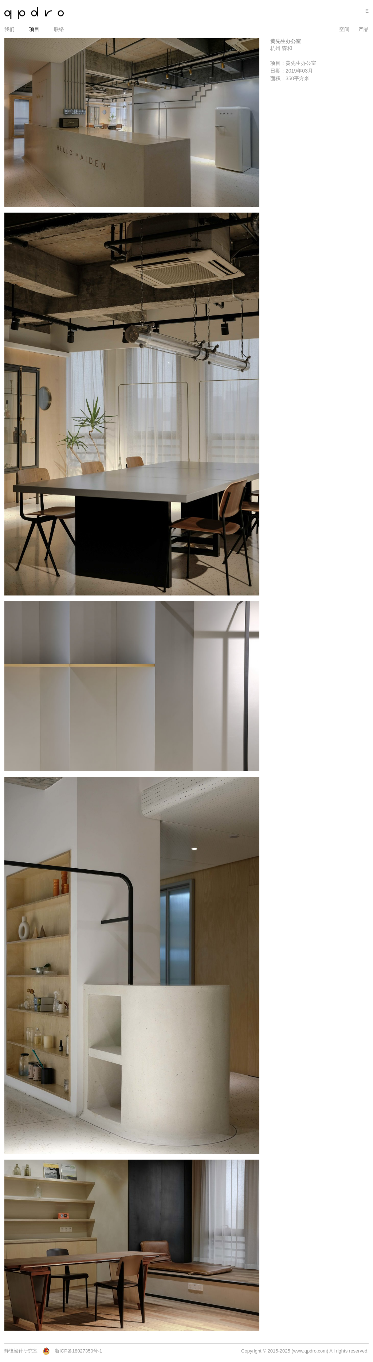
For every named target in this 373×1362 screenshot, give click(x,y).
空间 (344, 29)
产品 (363, 29)
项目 (34, 29)
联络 (59, 29)
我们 (9, 29)
